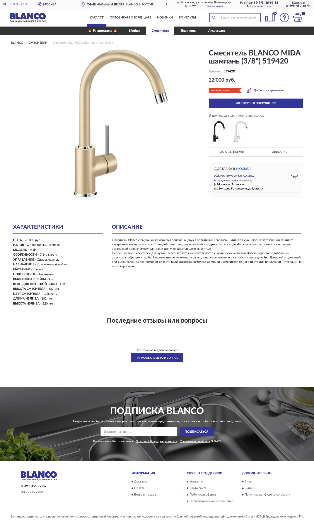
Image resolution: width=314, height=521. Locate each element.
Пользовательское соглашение (211, 501)
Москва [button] (243, 169)
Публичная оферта (202, 494)
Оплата (139, 488)
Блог (248, 481)
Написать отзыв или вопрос (157, 358)
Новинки (165, 17)
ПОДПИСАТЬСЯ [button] (196, 431)
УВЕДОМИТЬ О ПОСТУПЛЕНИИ (256, 103)
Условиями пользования (195, 441)
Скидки (250, 488)
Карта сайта (197, 488)
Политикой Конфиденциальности (156, 441)
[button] (259, 6)
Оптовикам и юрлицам (130, 17)
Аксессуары (217, 30)
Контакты (187, 17)
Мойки (134, 30)
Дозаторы (188, 30)
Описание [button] (279, 152)
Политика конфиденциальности (267, 494)
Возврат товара (145, 494)
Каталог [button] (97, 17)
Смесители (160, 30)
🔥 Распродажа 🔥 (102, 30)
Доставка (140, 481)
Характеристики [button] (232, 152)
